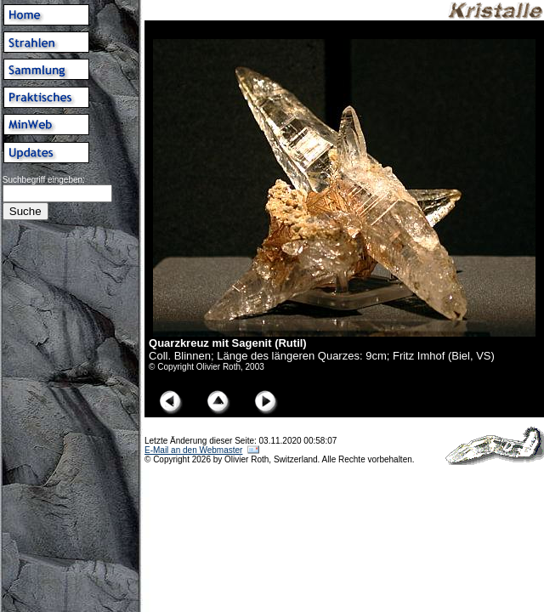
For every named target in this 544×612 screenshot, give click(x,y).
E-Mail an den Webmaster (193, 450)
